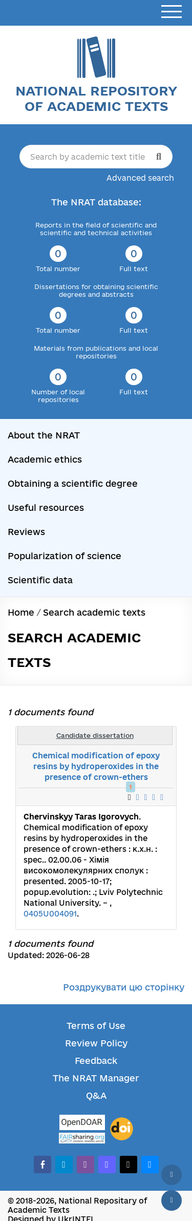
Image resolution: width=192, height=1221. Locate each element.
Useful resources (46, 507)
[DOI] (121, 1129)
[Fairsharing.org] (82, 1138)
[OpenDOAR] (82, 1124)
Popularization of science (64, 556)
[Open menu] (171, 12)
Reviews (26, 532)
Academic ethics (45, 459)
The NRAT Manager (96, 1078)
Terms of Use (96, 1026)
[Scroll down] (171, 1200)
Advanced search (140, 178)
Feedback (96, 1060)
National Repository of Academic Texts (96, 98)
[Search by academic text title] (96, 156)
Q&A (96, 1095)
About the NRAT (44, 435)
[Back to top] (171, 1175)
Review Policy (96, 1043)
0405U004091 (50, 913)
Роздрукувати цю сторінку (123, 987)
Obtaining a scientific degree (73, 483)
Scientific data (40, 580)
